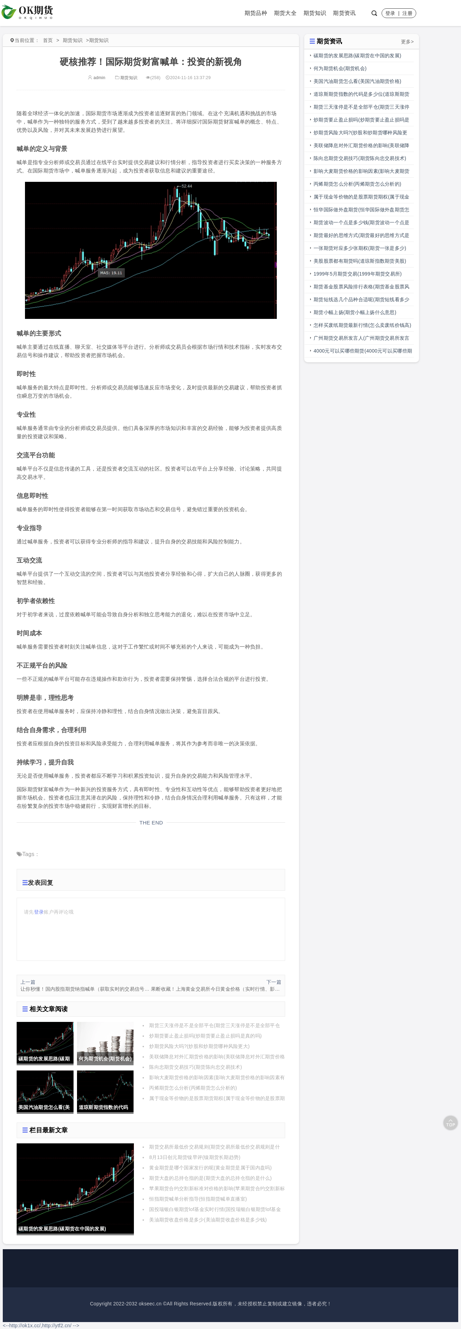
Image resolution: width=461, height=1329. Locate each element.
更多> (407, 41)
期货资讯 (344, 13)
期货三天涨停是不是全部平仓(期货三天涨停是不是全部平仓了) (362, 108)
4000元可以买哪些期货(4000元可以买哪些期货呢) (363, 352)
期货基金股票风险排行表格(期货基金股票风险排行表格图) (362, 288)
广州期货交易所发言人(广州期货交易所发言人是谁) (362, 340)
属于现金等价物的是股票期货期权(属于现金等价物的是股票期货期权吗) (362, 198)
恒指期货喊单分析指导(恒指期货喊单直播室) (198, 1199)
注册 (407, 13)
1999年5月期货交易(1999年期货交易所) (358, 274)
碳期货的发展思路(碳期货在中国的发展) (357, 55)
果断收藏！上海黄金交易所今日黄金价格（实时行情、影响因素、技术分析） (216, 989)
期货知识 (315, 13)
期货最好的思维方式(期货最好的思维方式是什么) (362, 237)
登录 (390, 13)
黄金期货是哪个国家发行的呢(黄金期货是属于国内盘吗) (210, 1167)
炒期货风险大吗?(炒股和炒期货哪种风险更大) (199, 1046)
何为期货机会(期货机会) (340, 68)
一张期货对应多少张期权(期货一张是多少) (360, 248)
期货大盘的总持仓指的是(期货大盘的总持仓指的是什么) (210, 1178)
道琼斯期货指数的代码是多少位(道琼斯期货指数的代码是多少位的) (362, 96)
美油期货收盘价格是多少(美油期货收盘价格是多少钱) (208, 1219)
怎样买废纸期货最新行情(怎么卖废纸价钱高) (362, 325)
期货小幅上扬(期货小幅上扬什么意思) (355, 312)
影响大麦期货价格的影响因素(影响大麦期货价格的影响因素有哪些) (362, 173)
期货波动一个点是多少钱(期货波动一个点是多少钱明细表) (362, 224)
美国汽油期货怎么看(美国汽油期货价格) (357, 81)
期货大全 (285, 13)
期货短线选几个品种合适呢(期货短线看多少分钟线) (362, 301)
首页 (48, 40)
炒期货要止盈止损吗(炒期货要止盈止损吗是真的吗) (205, 1036)
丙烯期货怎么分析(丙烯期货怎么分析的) (193, 1088)
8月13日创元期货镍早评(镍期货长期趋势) (194, 1157)
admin (96, 77)
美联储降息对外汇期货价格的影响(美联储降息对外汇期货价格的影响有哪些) (362, 147)
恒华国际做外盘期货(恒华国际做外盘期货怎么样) (362, 211)
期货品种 (256, 13)
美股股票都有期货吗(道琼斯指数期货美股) (360, 261)
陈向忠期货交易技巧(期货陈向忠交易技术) (195, 1067)
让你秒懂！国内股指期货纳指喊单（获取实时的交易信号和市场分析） (85, 989)
